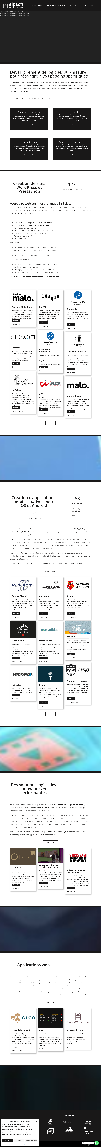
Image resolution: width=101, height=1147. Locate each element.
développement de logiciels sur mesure (69, 805)
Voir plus (50, 423)
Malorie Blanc (74, 396)
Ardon (70, 596)
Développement (50, 5)
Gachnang (44, 596)
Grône (42, 685)
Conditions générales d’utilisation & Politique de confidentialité (19, 1144)
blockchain (51, 832)
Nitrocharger (18, 685)
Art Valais (72, 636)
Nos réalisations (74, 5)
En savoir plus (29, 125)
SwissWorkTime (75, 1030)
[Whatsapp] (96, 1143)
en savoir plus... (50, 284)
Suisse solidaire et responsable (76, 871)
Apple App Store (83, 529)
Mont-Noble (18, 640)
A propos (84, 5)
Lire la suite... (16, 320)
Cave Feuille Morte (76, 351)
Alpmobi (24, 553)
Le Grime (16, 390)
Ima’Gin (43, 307)
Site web (40, 5)
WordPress (48, 222)
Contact (93, 5)
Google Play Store (25, 532)
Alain (26, 832)
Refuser (19, 1140)
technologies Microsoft (39, 808)
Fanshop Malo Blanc (22, 307)
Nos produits (62, 5)
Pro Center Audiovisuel (45, 350)
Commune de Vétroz (77, 681)
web (28, 222)
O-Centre (16, 867)
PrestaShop (44, 225)
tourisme (44, 556)
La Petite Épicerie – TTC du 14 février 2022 (50, 866)
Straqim (16, 347)
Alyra (64, 832)
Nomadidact (45, 640)
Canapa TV (72, 309)
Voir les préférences (31, 1140)
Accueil (34, 5)
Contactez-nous (16, 276)
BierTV (42, 1030)
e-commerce (31, 225)
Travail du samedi (21, 1030)
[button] (36, 1121)
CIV (41, 394)
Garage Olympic (20, 596)
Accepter (7, 1140)
